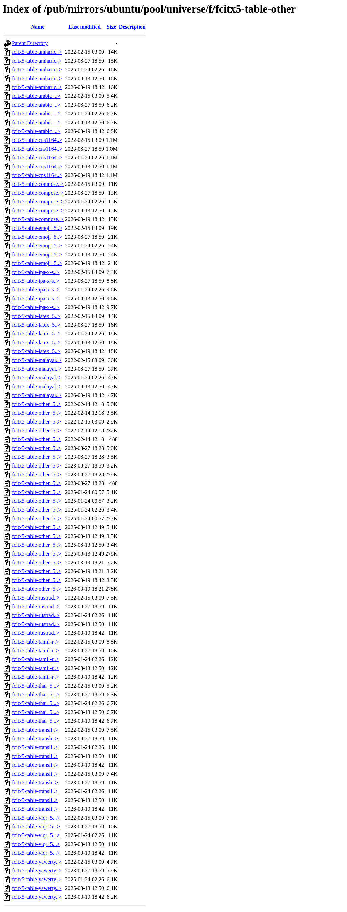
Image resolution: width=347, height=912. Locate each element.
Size (111, 27)
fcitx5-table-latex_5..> (36, 316)
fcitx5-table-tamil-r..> (35, 642)
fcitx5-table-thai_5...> (35, 686)
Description (132, 27)
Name (37, 27)
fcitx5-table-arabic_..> (36, 96)
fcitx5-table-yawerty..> (37, 862)
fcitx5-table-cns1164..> (37, 140)
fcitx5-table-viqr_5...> (36, 818)
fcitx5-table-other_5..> (36, 404)
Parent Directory (30, 43)
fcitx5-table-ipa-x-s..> (36, 272)
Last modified (84, 27)
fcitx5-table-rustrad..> (36, 598)
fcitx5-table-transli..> (35, 730)
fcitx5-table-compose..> (38, 184)
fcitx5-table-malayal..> (37, 360)
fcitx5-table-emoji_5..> (37, 228)
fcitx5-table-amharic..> (37, 52)
